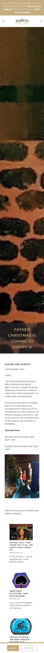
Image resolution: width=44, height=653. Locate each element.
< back (8, 375)
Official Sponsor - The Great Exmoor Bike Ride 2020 (19, 639)
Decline (29, 648)
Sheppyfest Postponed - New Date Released (18, 593)
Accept (13, 648)
